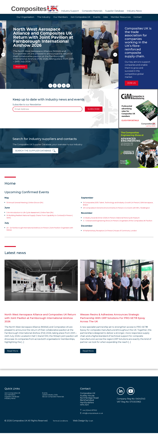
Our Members (60, 17)
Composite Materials (92, 11)
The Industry (43, 17)
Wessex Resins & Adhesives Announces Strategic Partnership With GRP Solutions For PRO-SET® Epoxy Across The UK (114, 324)
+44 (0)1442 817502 (91, 417)
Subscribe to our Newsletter (27, 105)
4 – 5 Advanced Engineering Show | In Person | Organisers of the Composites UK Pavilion (115, 226)
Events (96, 17)
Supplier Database (114, 11)
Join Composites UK (80, 17)
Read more (22, 66)
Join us (131, 83)
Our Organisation (25, 17)
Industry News (134, 11)
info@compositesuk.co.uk (95, 420)
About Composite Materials (55, 405)
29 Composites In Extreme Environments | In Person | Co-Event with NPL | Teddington (117, 209)
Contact (138, 17)
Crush (96, 427)
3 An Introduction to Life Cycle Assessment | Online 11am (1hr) (37, 212)
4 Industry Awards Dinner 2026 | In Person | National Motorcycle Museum (115, 221)
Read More (12, 358)
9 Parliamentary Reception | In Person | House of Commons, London (117, 237)
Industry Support (70, 11)
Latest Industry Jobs (52, 402)
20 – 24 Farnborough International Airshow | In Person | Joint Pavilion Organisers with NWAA (41, 228)
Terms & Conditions (62, 427)
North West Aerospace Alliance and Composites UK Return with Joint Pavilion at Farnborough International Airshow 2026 (41, 324)
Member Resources (121, 17)
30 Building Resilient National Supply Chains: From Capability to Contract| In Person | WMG (38, 216)
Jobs (105, 17)
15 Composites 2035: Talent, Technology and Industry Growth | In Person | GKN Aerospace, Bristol (116, 203)
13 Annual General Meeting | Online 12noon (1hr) (31, 202)
